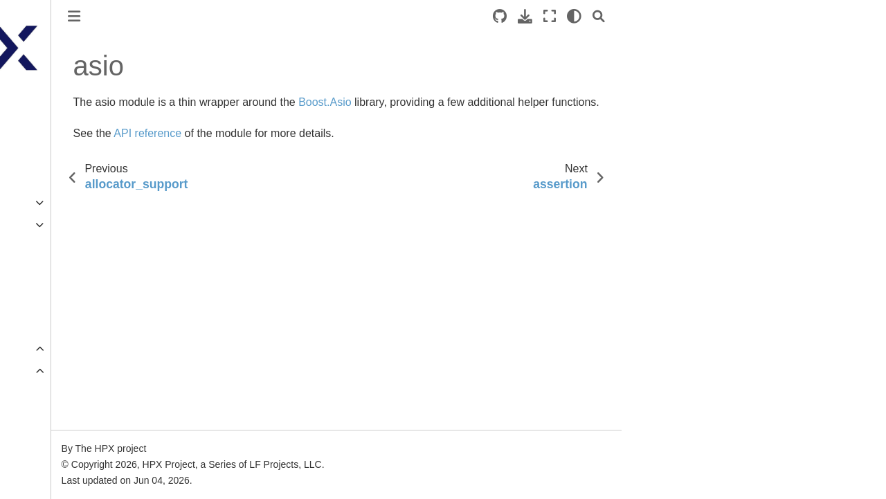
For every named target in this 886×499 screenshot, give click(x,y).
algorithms (56, 414)
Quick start (35, 159)
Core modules (55, 370)
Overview (33, 348)
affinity (47, 392)
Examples (33, 202)
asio (43, 458)
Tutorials (30, 181)
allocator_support (71, 436)
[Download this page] (651, 16)
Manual (27, 224)
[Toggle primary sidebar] (200, 16)
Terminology (38, 247)
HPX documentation (55, 101)
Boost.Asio (451, 102)
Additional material (52, 290)
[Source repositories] (625, 16)
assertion (53, 480)
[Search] (724, 16)
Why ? (35, 269)
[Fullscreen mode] (675, 16)
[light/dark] (700, 16)
